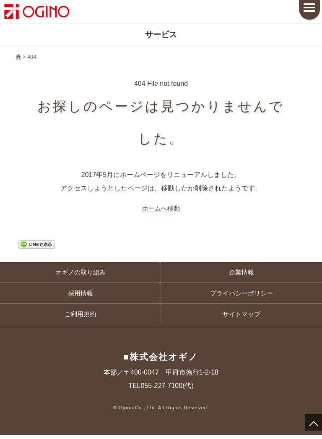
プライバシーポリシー (241, 295)
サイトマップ (241, 317)
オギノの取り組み (80, 273)
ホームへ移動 (161, 208)
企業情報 (241, 273)
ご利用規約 (80, 317)
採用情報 (80, 295)
